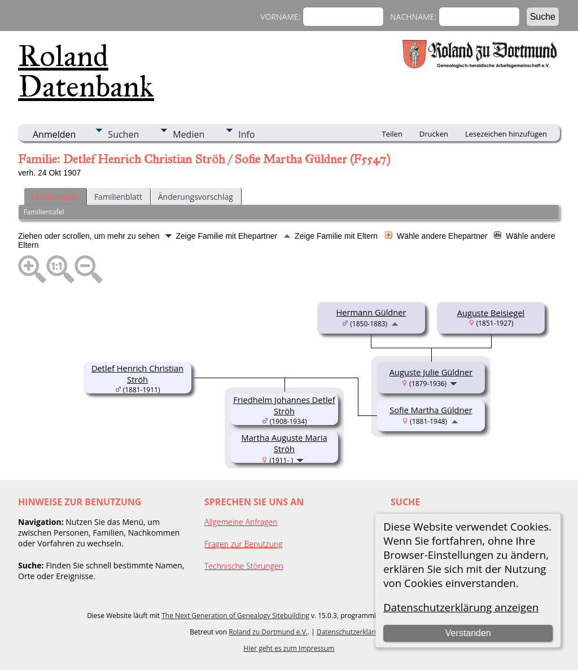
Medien (188, 134)
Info (246, 134)
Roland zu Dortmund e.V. (268, 632)
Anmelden (54, 134)
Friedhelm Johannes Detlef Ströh (284, 405)
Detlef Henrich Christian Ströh (137, 373)
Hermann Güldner (371, 312)
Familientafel (54, 196)
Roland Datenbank (86, 71)
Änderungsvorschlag (195, 196)
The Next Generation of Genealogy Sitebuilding (235, 615)
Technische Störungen (243, 565)
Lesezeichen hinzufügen (506, 134)
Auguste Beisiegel (491, 312)
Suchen (123, 134)
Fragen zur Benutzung (243, 543)
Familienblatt (118, 196)
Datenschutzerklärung (352, 632)
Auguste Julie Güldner (430, 372)
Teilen (392, 134)
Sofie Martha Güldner (430, 409)
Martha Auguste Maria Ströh (284, 443)
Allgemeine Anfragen (241, 521)
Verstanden (468, 633)
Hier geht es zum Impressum (289, 648)
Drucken (433, 134)
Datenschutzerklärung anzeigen (460, 607)
